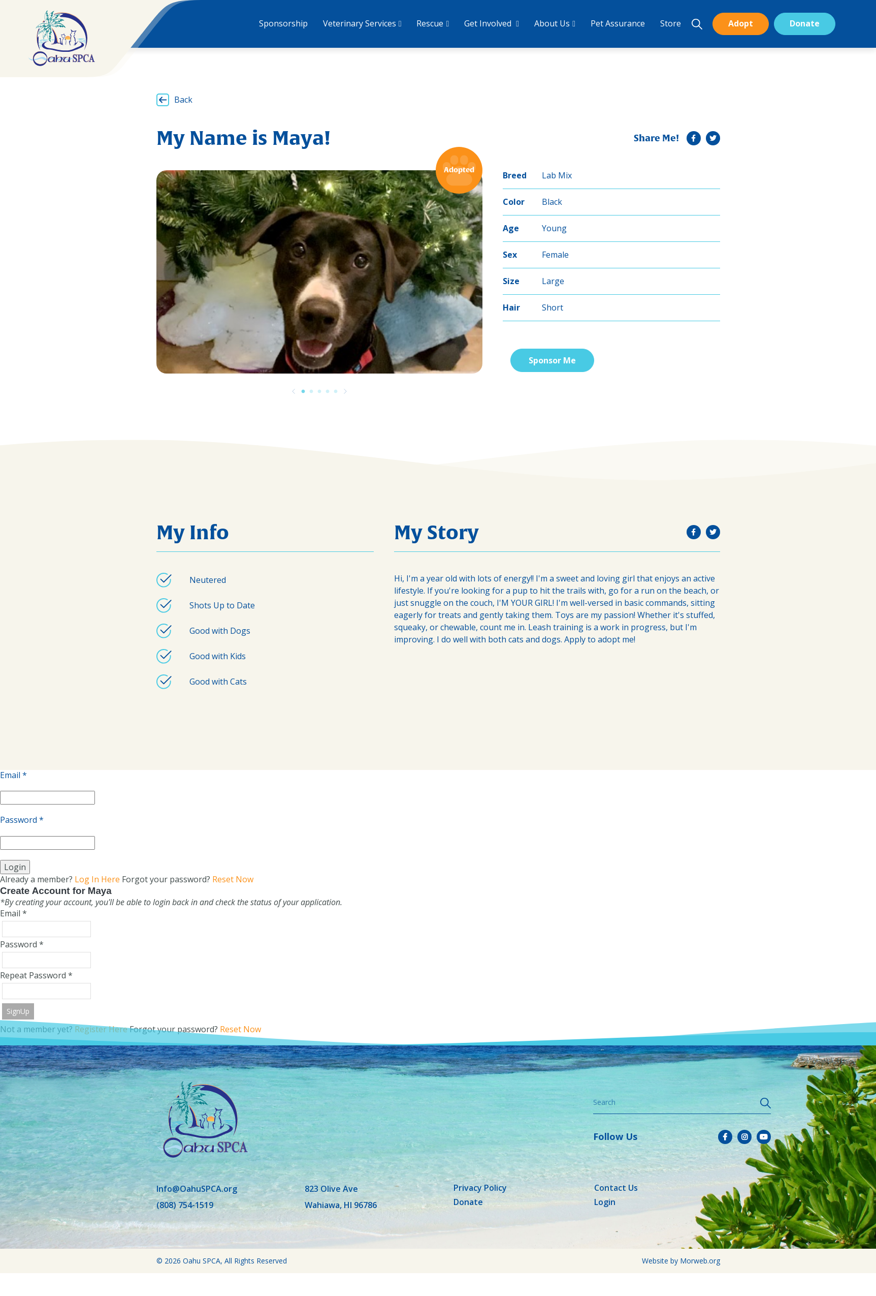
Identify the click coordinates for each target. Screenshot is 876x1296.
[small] (694, 138)
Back (183, 99)
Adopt (740, 23)
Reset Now (232, 879)
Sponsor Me (552, 360)
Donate (805, 23)
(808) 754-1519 (184, 1205)
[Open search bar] (696, 24)
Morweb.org (700, 1261)
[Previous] (293, 391)
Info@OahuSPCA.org (196, 1188)
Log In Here (97, 879)
